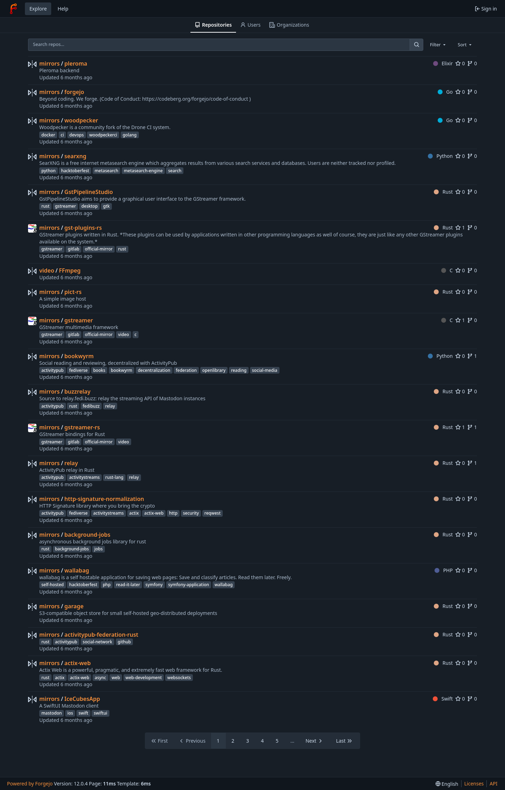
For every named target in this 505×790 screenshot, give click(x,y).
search (174, 171)
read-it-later (128, 585)
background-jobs (87, 534)
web (116, 678)
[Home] (13, 8)
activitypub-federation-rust (102, 634)
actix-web (153, 513)
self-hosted (52, 585)
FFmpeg (70, 270)
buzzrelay (77, 391)
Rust (443, 191)
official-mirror (99, 249)
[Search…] (416, 45)
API (493, 783)
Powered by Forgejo (30, 783)
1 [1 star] (460, 227)
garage (74, 606)
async (100, 678)
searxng (76, 156)
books (99, 370)
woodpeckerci (103, 135)
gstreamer (65, 206)
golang (130, 135)
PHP (444, 570)
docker (48, 135)
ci (62, 135)
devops (76, 135)
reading (239, 370)
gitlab (73, 249)
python (48, 171)
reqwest (212, 513)
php (106, 585)
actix (134, 513)
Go (445, 91)
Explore (38, 8)
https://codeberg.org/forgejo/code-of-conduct (195, 98)
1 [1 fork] (472, 356)
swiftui (100, 713)
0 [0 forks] (472, 63)
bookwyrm (79, 356)
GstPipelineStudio (89, 191)
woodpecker (81, 120)
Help (63, 8)
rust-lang (114, 477)
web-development (144, 678)
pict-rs (73, 291)
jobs (98, 549)
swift (83, 713)
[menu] (447, 784)
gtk (106, 206)
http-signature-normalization (104, 498)
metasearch (107, 171)
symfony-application (188, 585)
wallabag (77, 570)
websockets (179, 678)
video (46, 270)
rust (45, 206)
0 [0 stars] (460, 63)
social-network (97, 642)
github (124, 642)
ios (70, 713)
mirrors (49, 63)
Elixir (443, 63)
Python (440, 156)
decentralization (154, 370)
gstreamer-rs (82, 427)
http (173, 513)
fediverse (78, 370)
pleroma (76, 63)
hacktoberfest (75, 171)
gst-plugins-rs (83, 227)
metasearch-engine (143, 171)
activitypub (52, 370)
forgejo (74, 91)
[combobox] (438, 44)
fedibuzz (91, 406)
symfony (154, 585)
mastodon (51, 713)
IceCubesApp (82, 698)
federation (186, 370)
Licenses (474, 783)
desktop (89, 206)
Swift (443, 698)
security (191, 513)
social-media (264, 370)
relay (110, 406)
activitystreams (84, 477)
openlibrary (213, 370)
